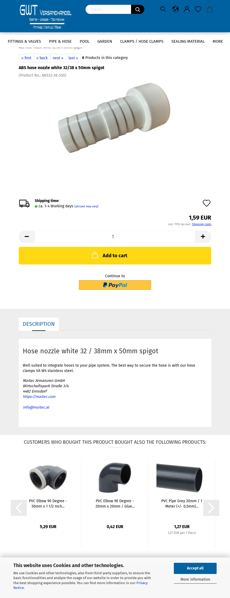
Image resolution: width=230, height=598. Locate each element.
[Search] (137, 9)
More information (195, 579)
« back (42, 58)
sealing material (188, 41)
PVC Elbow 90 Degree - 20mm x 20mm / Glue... (115, 504)
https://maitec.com (39, 396)
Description (39, 324)
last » (73, 58)
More (218, 41)
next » (58, 58)
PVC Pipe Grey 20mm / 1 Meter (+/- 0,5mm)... (181, 504)
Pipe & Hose (60, 41)
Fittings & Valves (24, 41)
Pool (84, 41)
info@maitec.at (36, 407)
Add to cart (109, 255)
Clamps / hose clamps (141, 41)
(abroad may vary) (86, 206)
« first (26, 58)
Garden (104, 41)
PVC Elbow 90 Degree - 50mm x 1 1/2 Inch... (48, 504)
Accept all (195, 568)
